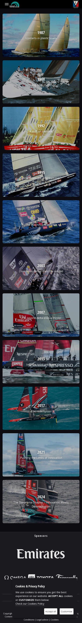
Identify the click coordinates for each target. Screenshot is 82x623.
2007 (41, 312)
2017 (41, 405)
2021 (41, 452)
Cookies (54, 619)
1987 (41, 32)
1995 (41, 172)
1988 (41, 79)
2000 (41, 219)
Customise (66, 611)
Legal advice (42, 619)
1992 (41, 125)
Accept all (50, 611)
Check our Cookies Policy (30, 603)
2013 (41, 359)
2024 (41, 496)
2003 (41, 265)
